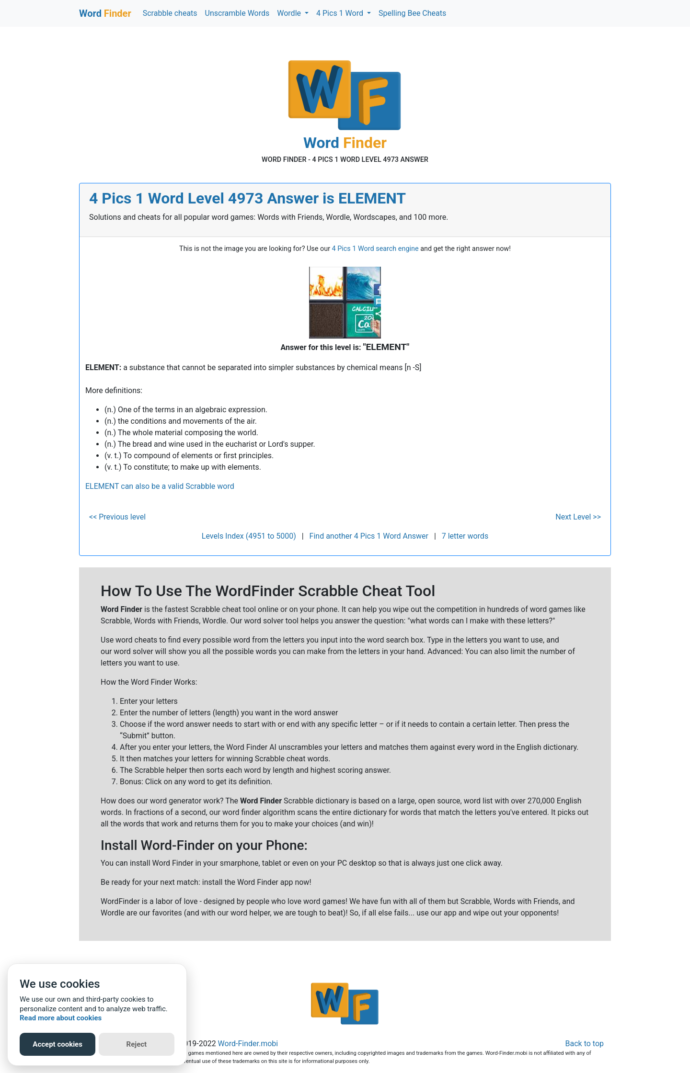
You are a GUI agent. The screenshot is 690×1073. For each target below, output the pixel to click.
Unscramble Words (237, 13)
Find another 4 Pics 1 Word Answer (369, 536)
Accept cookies (57, 1044)
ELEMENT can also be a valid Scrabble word (159, 486)
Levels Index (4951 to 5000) (249, 536)
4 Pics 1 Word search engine (375, 249)
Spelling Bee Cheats (412, 13)
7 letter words (465, 536)
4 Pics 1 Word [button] (340, 13)
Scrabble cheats (170, 13)
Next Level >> (578, 516)
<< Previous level (117, 516)
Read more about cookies (61, 1018)
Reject (136, 1044)
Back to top (584, 1043)
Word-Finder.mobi (248, 1043)
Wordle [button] (290, 13)
